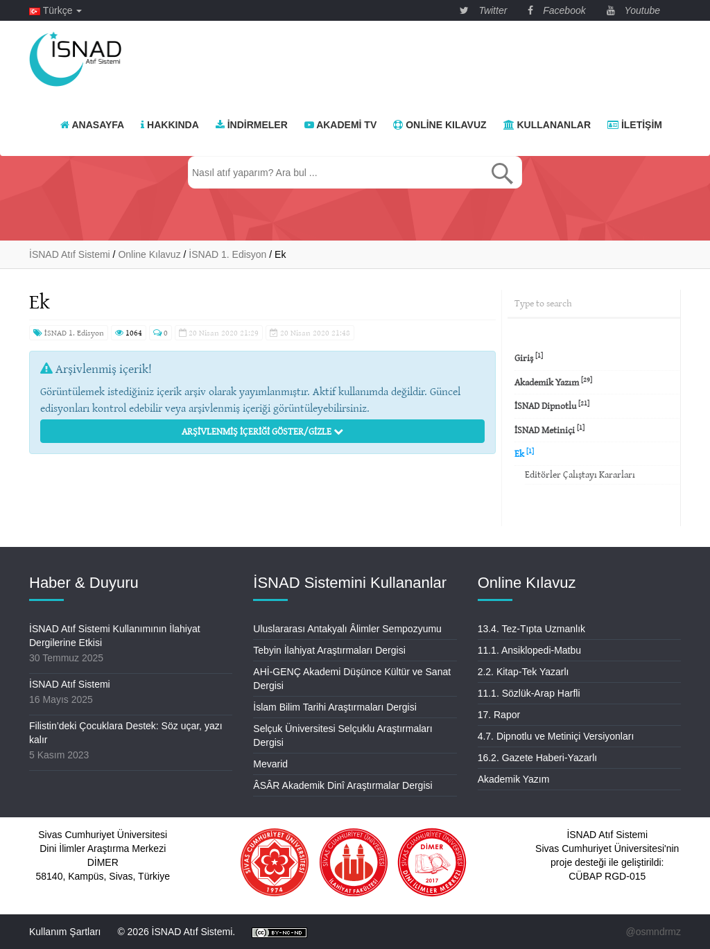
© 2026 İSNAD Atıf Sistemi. (176, 931)
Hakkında (170, 124)
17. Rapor (499, 714)
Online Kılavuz (439, 124)
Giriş (528, 357)
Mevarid (270, 763)
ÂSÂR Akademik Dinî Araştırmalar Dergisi (342, 785)
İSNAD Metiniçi (549, 429)
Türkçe (55, 10)
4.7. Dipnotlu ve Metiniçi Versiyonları (556, 736)
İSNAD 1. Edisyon (68, 332)
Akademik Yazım (553, 381)
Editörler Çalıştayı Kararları (580, 474)
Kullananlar (547, 124)
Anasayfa (92, 124)
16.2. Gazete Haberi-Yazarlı (538, 757)
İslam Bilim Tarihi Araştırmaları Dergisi (334, 707)
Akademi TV (340, 124)
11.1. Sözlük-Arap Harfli (529, 693)
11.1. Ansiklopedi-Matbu (529, 650)
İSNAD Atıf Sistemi (69, 684)
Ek (524, 453)
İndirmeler (252, 124)
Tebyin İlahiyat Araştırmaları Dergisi (329, 650)
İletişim (634, 124)
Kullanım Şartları (65, 931)
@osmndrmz (653, 931)
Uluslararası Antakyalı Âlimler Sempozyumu (347, 628)
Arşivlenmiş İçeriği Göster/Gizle (262, 431)
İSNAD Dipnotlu (551, 405)
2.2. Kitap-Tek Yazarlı (523, 671)
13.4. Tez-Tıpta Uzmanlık (531, 628)
